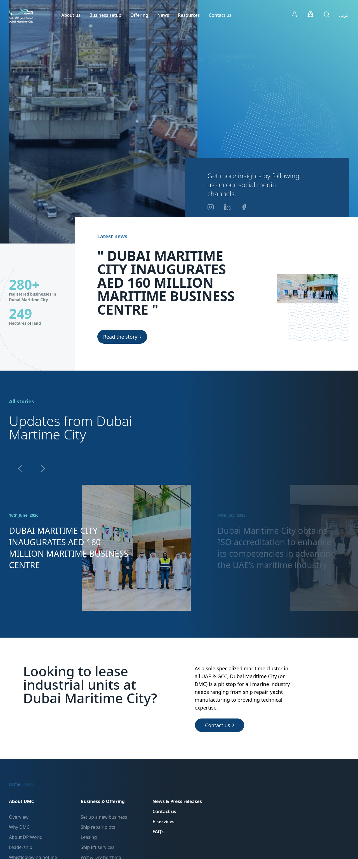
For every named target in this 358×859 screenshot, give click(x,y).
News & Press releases (177, 801)
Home (14, 784)
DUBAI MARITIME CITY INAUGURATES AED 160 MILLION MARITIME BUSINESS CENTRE (68, 548)
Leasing (89, 837)
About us (70, 15)
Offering (139, 15)
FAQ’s (158, 831)
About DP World (26, 837)
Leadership (20, 847)
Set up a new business (104, 817)
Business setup (105, 15)
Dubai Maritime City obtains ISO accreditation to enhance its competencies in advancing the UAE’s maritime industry (277, 548)
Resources (189, 15)
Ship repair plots (98, 827)
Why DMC (19, 827)
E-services (163, 821)
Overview (19, 817)
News (163, 15)
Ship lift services (97, 847)
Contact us (220, 15)
